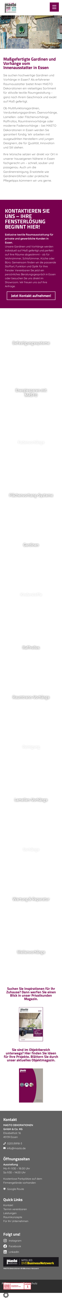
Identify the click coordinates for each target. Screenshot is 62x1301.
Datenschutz (30, 1291)
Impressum (15, 1291)
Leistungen (10, 1221)
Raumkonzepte (12, 1225)
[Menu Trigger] (54, 7)
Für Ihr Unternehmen (15, 1229)
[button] (6, 1295)
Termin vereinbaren (15, 1217)
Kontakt (8, 1213)
